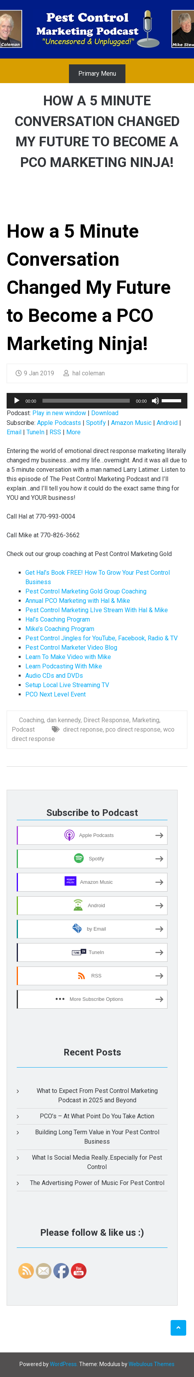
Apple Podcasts (59, 422)
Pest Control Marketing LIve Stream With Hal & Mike (96, 610)
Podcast (23, 729)
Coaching (31, 720)
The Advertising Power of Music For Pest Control (97, 1183)
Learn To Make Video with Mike (68, 657)
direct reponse (83, 729)
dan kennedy (64, 720)
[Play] (17, 401)
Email (14, 432)
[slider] (86, 401)
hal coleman (84, 373)
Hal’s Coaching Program (57, 619)
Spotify (96, 422)
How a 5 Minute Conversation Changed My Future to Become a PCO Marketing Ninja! (89, 287)
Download (104, 413)
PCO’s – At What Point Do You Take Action (97, 1116)
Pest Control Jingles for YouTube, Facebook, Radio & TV (101, 638)
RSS (55, 432)
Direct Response (106, 720)
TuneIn (35, 432)
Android (167, 422)
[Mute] (155, 401)
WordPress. (64, 1364)
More (73, 432)
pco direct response (133, 729)
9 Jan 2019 (35, 373)
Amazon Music (131, 422)
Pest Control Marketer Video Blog (71, 647)
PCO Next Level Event (55, 694)
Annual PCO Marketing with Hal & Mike (77, 600)
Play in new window (59, 413)
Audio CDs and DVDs (54, 675)
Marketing (145, 720)
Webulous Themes (152, 1364)
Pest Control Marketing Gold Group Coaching (85, 591)
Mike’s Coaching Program (59, 629)
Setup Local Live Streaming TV (67, 685)
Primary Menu (97, 73)
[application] (97, 401)
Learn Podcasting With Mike (63, 666)
